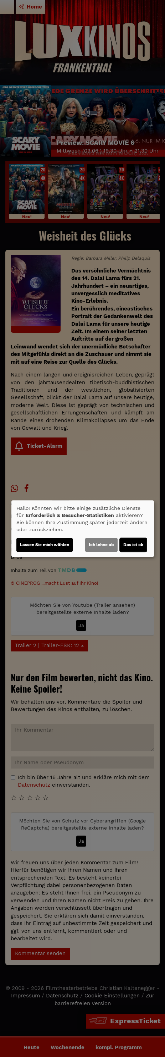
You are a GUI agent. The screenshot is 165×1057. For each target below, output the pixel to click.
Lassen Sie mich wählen (44, 544)
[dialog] (82, 528)
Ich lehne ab (101, 544)
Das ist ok (133, 544)
